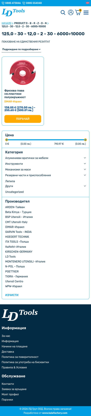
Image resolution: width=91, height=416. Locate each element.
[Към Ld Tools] (13, 12)
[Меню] (86, 12)
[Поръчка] (21, 49)
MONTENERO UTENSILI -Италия (25, 261)
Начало (6, 23)
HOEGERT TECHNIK (17, 236)
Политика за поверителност (20, 357)
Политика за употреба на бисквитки (25, 362)
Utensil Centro (14, 281)
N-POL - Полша (15, 266)
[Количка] (78, 13)
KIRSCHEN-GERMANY (18, 251)
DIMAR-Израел (14, 227)
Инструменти (14, 163)
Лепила (10, 181)
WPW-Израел (13, 286)
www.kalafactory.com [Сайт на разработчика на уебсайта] (54, 413)
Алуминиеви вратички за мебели (26, 158)
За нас (6, 336)
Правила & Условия (14, 367)
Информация (10, 341)
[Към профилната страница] (70, 13)
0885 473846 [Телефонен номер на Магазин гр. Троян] (13, 3)
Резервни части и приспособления (28, 175)
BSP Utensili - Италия (19, 217)
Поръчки (7, 399)
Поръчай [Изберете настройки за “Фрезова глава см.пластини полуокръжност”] (22, 118)
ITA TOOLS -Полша (17, 241)
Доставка (8, 351)
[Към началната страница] (20, 315)
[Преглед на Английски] (87, 3)
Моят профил (10, 394)
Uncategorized (14, 192)
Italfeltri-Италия (15, 246)
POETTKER (12, 271)
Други (9, 186)
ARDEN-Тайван (15, 207)
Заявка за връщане (14, 389)
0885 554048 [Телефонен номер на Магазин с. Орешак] (34, 3)
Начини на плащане (15, 346)
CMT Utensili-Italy (16, 222)
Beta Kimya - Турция (18, 212)
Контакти (8, 383)
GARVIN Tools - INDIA (18, 232)
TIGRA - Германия (16, 276)
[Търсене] (63, 12)
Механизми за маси (18, 169)
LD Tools (10, 256)
